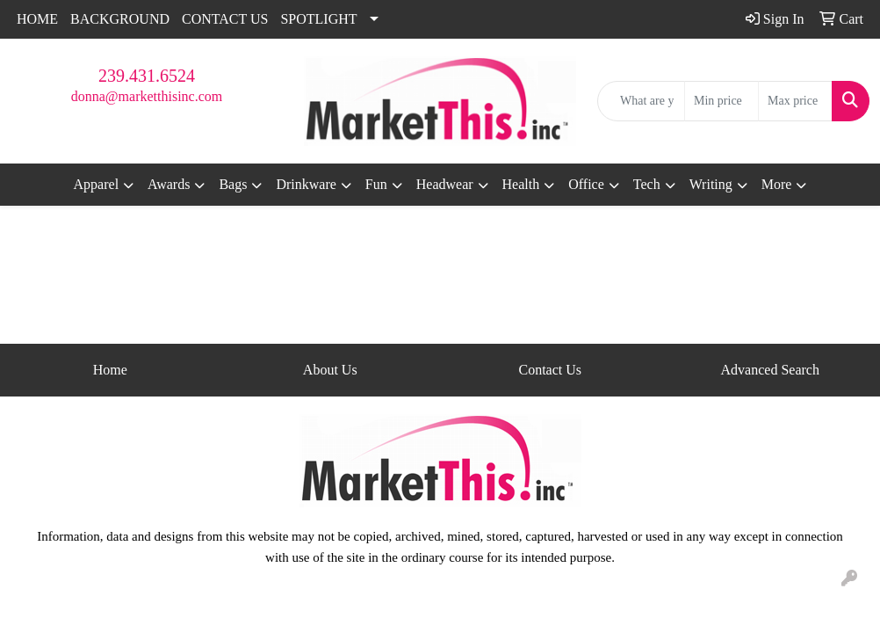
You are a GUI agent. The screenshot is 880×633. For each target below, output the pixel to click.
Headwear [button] (444, 184)
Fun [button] (376, 184)
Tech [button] (646, 184)
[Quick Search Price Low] (721, 101)
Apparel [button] (96, 184)
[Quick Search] (641, 101)
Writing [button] (710, 184)
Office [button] (586, 184)
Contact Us (549, 369)
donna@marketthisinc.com (146, 96)
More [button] (776, 184)
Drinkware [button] (305, 184)
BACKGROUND (120, 18)
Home (110, 369)
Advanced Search (770, 369)
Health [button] (521, 184)
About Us (330, 369)
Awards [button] (169, 184)
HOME (37, 18)
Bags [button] (233, 184)
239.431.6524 (146, 75)
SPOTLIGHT (318, 18)
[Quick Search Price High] (795, 101)
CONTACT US (225, 18)
